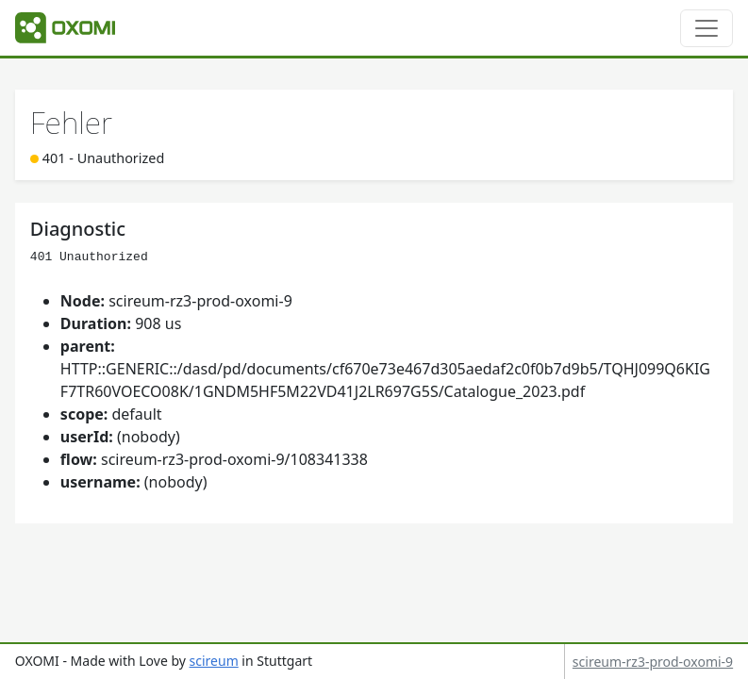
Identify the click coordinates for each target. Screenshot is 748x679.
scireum (214, 661)
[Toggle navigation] (706, 28)
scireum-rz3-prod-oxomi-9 (653, 662)
